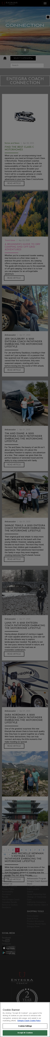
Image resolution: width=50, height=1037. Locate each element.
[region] (25, 1019)
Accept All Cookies (24, 1032)
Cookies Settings (25, 1026)
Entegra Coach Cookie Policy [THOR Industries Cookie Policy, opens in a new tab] (29, 1020)
